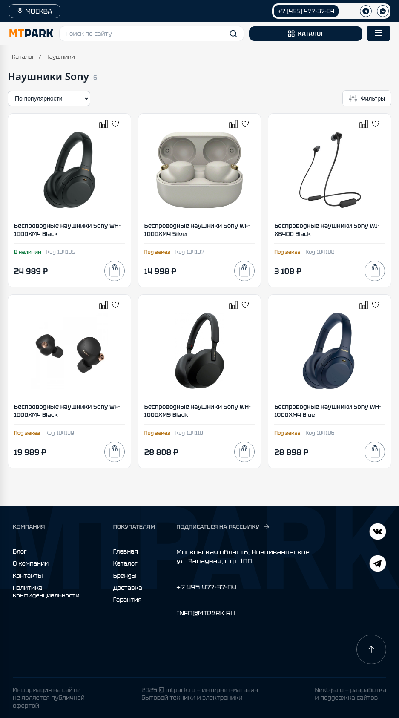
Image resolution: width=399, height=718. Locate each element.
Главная (125, 551)
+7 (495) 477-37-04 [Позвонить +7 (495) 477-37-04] (306, 11)
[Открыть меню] (378, 33)
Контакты (28, 576)
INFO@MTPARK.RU (205, 613)
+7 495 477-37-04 (206, 587)
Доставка (127, 588)
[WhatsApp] (383, 11)
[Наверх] (371, 649)
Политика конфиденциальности (46, 591)
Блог (20, 551)
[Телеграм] (366, 11)
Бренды (125, 576)
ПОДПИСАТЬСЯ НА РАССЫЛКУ (223, 527)
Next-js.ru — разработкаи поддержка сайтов (350, 693)
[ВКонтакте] (377, 564)
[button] (151, 33)
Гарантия (127, 599)
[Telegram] (377, 532)
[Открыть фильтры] (366, 98)
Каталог (23, 56)
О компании (31, 563)
